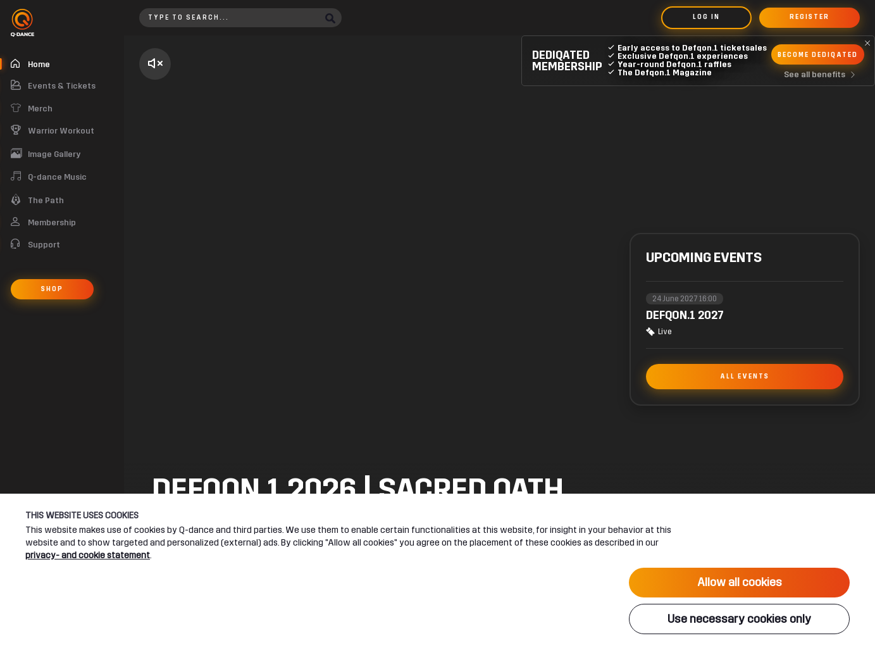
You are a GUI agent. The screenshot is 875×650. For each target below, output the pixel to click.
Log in (706, 17)
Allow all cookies (739, 582)
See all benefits (822, 74)
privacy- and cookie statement (87, 554)
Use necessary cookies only (739, 619)
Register (809, 17)
